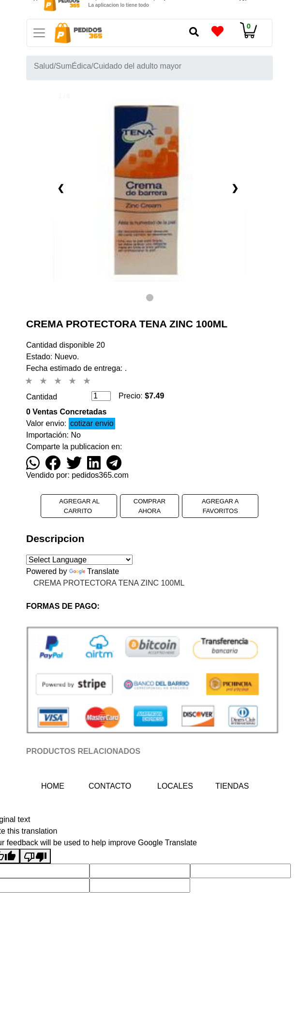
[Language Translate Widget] (79, 560)
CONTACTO (106, 786)
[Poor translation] (35, 856)
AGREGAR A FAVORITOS (220, 506)
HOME (59, 785)
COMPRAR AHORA (149, 506)
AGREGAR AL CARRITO (79, 506)
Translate (94, 571)
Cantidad (41, 397)
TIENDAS (232, 786)
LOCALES (175, 786)
